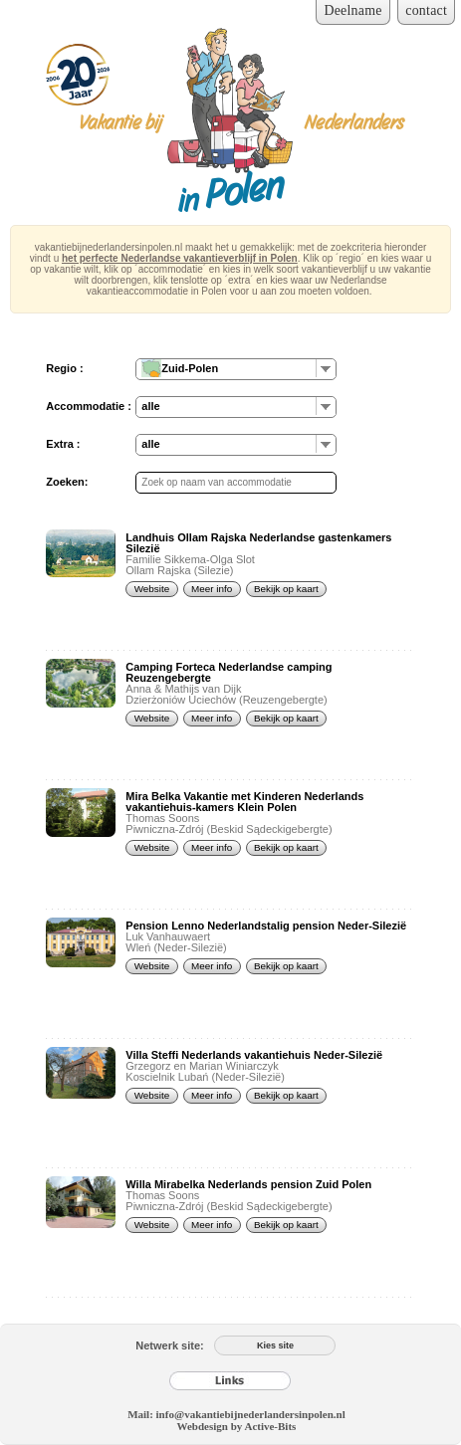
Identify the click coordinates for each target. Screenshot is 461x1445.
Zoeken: (67, 482)
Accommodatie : (88, 406)
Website (152, 588)
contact (426, 10)
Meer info (211, 588)
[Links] (230, 1381)
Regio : (64, 368)
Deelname (352, 10)
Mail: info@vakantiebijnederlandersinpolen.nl (236, 1414)
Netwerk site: (169, 1345)
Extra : (63, 444)
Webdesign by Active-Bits (237, 1426)
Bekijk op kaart (286, 588)
